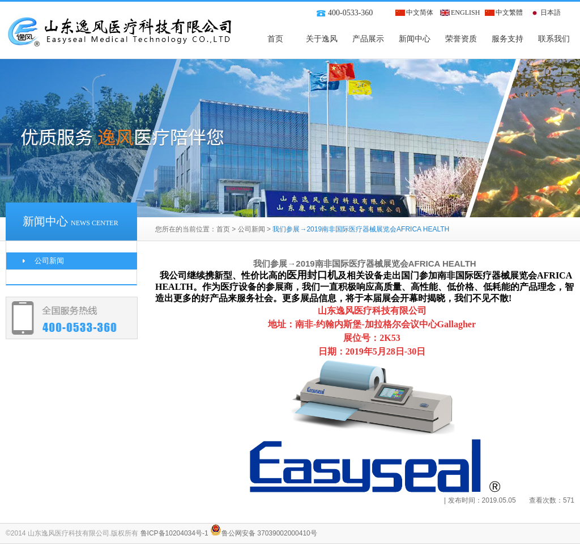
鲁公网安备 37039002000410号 (263, 533)
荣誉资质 (461, 39)
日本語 (550, 12)
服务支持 (507, 39)
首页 (275, 39)
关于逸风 (322, 39)
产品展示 (368, 39)
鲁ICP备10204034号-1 (174, 533)
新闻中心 (414, 39)
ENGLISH (465, 12)
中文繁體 (509, 12)
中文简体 (419, 12)
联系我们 (554, 39)
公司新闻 (251, 229)
